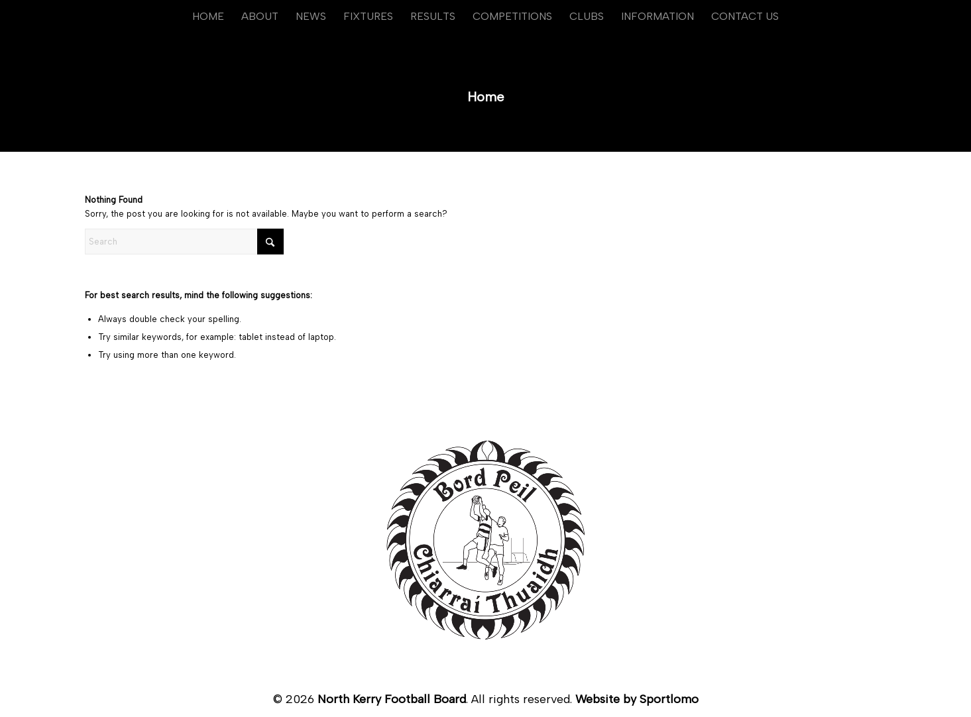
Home (485, 97)
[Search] (184, 241)
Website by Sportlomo (637, 699)
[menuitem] (208, 16)
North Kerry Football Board (391, 699)
